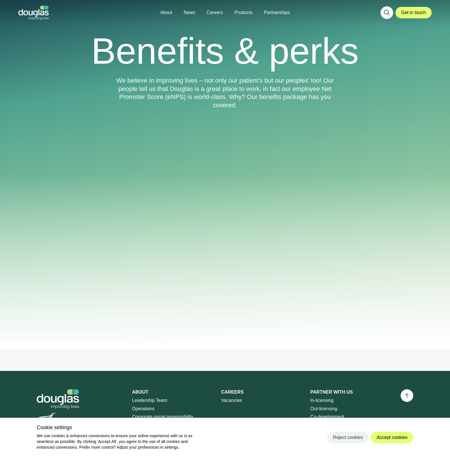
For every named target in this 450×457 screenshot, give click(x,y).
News (189, 12)
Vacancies (231, 400)
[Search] (387, 12)
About (166, 12)
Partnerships (277, 12)
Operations (143, 408)
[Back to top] (407, 395)
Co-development (327, 416)
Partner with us (331, 392)
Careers (215, 12)
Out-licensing (323, 408)
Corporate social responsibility (162, 416)
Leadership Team (149, 400)
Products (243, 12)
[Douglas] (33, 13)
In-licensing (321, 400)
